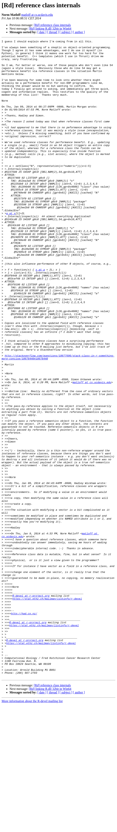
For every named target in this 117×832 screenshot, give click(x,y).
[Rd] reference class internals (52, 25)
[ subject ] (66, 32)
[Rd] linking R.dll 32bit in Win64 (50, 28)
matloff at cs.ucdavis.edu (37, 14)
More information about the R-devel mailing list (32, 828)
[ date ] (41, 32)
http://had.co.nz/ (24, 728)
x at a (40, 316)
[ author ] (79, 32)
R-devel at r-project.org (30, 707)
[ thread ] (53, 32)
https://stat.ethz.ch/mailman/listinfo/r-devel (47, 710)
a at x (10, 248)
